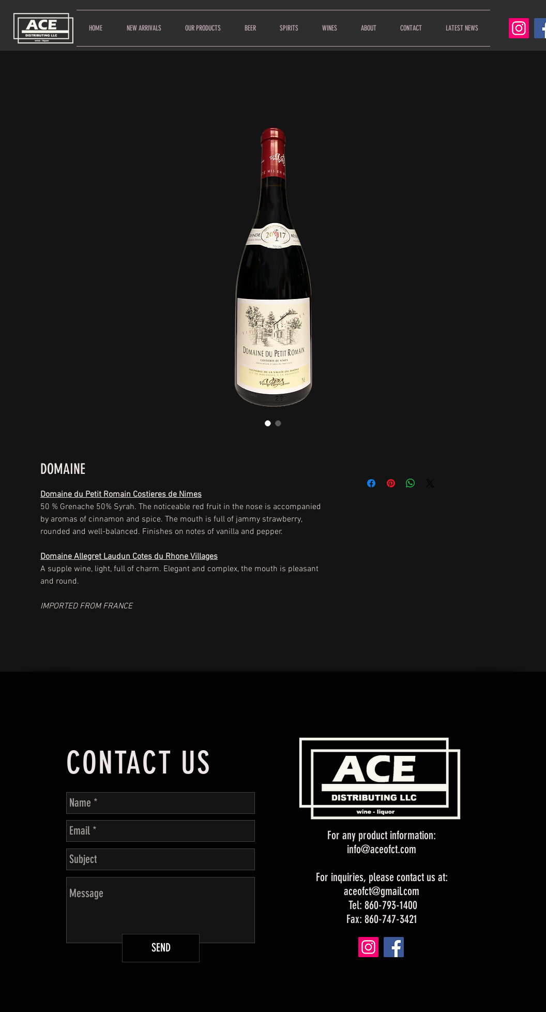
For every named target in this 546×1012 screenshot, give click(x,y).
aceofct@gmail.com (381, 891)
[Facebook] (394, 947)
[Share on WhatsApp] (410, 483)
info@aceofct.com (381, 849)
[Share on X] (430, 483)
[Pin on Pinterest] (391, 483)
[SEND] (161, 948)
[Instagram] (519, 28)
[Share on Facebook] (371, 483)
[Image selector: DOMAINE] (268, 423)
